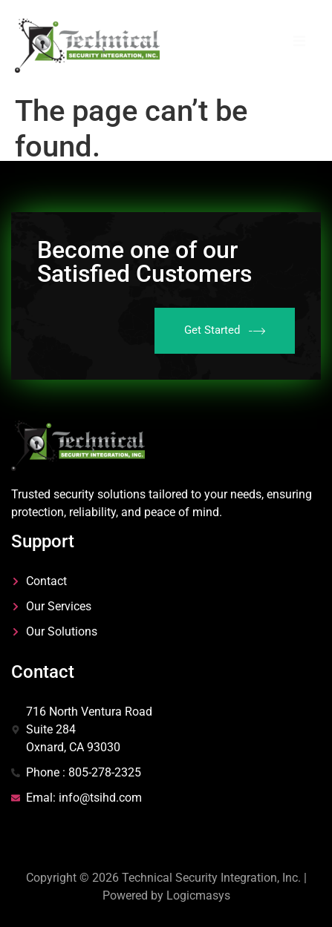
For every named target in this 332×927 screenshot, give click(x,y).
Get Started (224, 331)
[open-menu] (299, 43)
